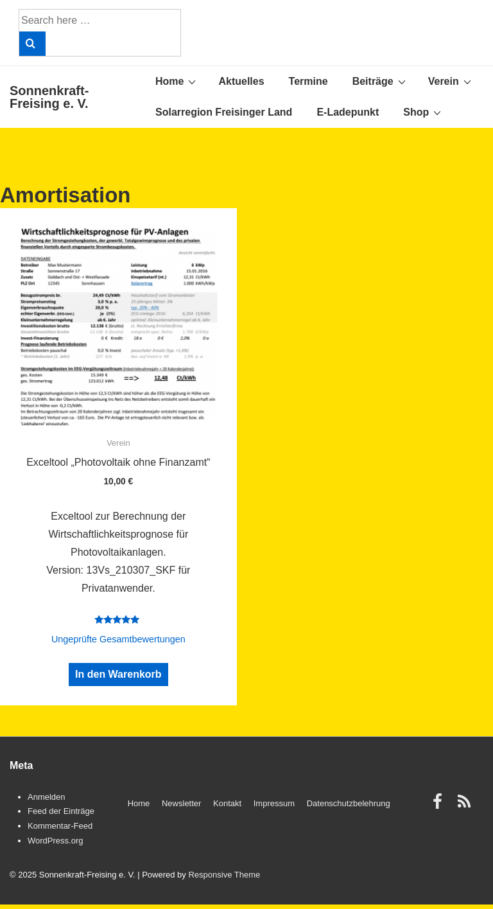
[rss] (466, 806)
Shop (423, 112)
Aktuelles (241, 81)
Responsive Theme (224, 874)
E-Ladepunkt (347, 112)
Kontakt (227, 803)
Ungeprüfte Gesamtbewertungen (118, 639)
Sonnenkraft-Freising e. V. (49, 97)
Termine (308, 81)
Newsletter (181, 803)
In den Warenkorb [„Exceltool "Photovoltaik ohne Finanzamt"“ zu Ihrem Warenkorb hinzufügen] (118, 674)
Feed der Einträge (61, 811)
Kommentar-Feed (60, 826)
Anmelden (46, 797)
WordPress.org (55, 840)
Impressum (274, 803)
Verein (451, 81)
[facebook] (440, 806)
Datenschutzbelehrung (348, 803)
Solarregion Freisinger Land (223, 112)
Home (177, 81)
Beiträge (380, 81)
